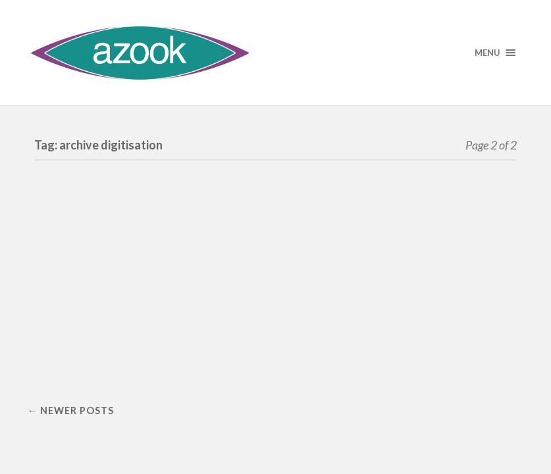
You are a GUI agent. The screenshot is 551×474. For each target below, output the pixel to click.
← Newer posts (71, 410)
